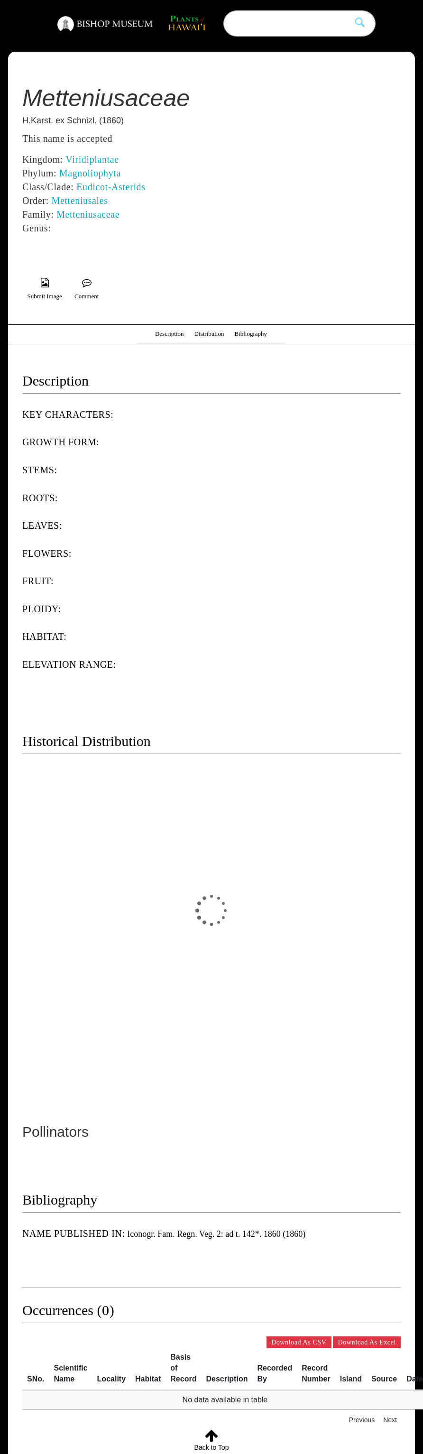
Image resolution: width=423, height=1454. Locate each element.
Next (390, 1420)
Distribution (209, 333)
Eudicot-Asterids (110, 187)
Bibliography (250, 333)
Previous (362, 1420)
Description (169, 333)
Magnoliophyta (90, 173)
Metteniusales (80, 200)
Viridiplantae (92, 159)
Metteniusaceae (88, 214)
